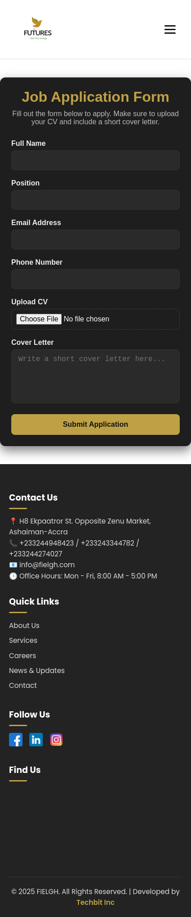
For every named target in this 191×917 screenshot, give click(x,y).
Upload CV (29, 302)
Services (23, 640)
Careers (22, 655)
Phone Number (37, 262)
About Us (24, 625)
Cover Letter (32, 342)
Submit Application (95, 424)
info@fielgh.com (47, 564)
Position (25, 183)
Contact (23, 685)
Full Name (28, 143)
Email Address (36, 222)
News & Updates (37, 670)
